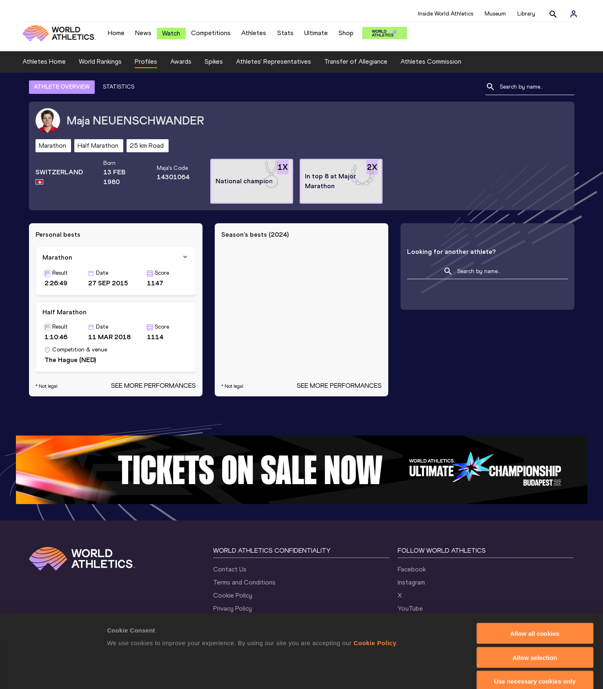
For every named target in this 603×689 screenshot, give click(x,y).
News (143, 33)
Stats (285, 33)
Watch (171, 33)
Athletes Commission (431, 61)
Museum (495, 13)
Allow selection (534, 612)
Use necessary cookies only (535, 636)
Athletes (253, 33)
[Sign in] (573, 14)
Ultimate (316, 33)
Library (526, 13)
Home (116, 33)
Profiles (146, 61)
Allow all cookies (535, 588)
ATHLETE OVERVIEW (62, 86)
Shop (346, 33)
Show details (428, 672)
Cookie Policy (375, 598)
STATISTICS (118, 86)
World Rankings (100, 61)
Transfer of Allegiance (355, 61)
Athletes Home (44, 61)
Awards (180, 61)
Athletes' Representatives (273, 61)
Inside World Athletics (445, 13)
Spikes (214, 61)
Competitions (211, 33)
